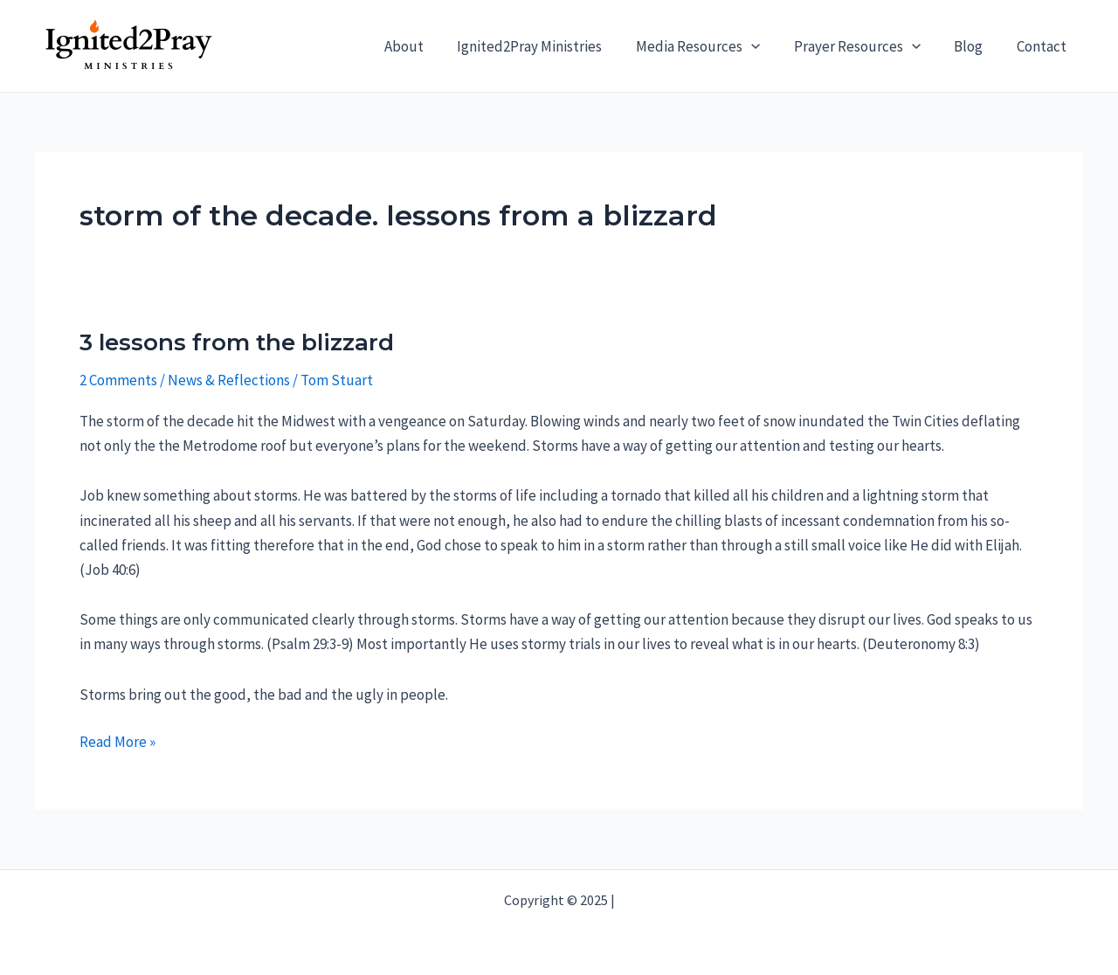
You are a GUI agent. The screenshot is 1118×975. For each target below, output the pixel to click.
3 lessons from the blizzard (236, 342)
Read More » (117, 742)
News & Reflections (229, 380)
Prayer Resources (867, 46)
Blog (974, 46)
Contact (1043, 46)
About (425, 46)
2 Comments (118, 380)
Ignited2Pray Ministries (547, 46)
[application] (765, 46)
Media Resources (712, 46)
